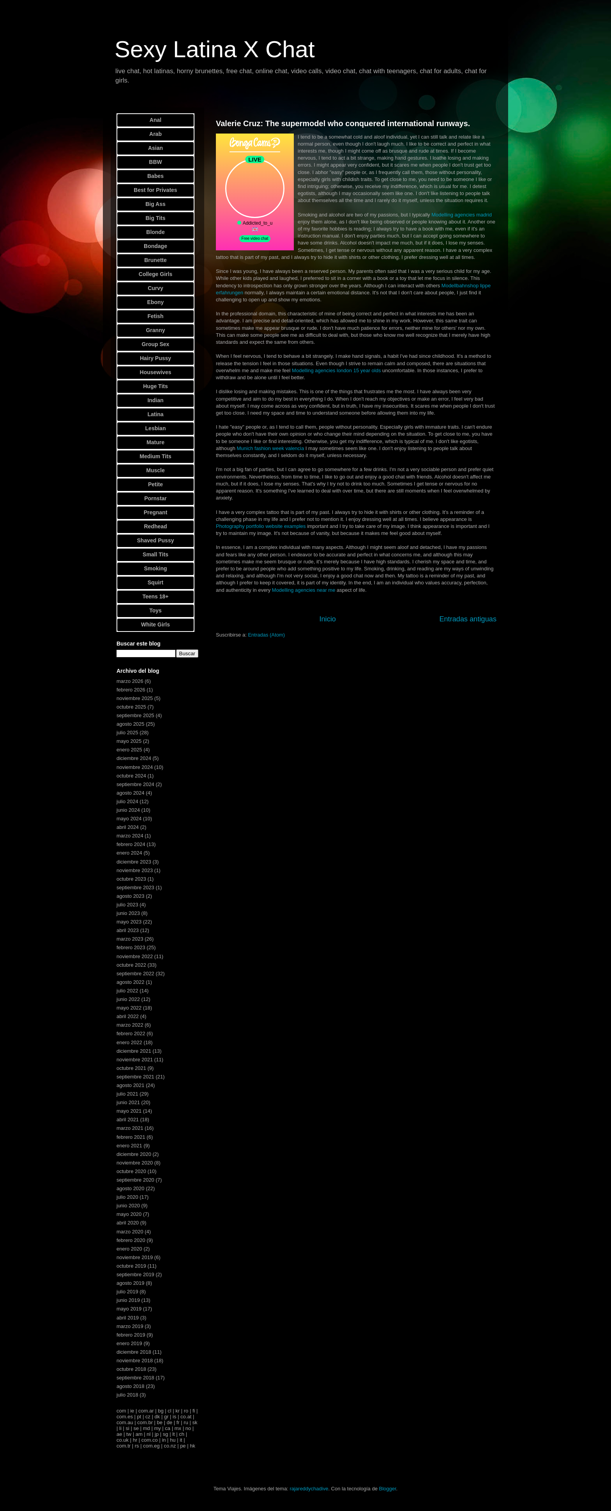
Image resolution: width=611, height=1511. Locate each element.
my (157, 1428)
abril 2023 (128, 930)
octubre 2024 (131, 776)
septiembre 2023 (135, 887)
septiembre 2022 (135, 973)
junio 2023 (128, 913)
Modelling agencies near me (304, 590)
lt (173, 1434)
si (127, 1428)
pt (139, 1417)
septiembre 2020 (135, 1180)
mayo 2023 (129, 922)
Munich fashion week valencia (270, 448)
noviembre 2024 (135, 767)
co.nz (170, 1446)
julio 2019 (127, 1292)
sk (194, 1422)
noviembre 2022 (135, 956)
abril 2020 (128, 1223)
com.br (145, 1422)
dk (157, 1417)
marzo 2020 (130, 1232)
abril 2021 (128, 1119)
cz (147, 1417)
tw (128, 1434)
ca (167, 1428)
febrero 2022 (131, 1033)
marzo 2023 (130, 939)
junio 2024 (128, 810)
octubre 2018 (131, 1369)
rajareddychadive (309, 1489)
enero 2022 (129, 1042)
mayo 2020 (129, 1214)
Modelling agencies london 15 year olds (336, 370)
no (188, 1428)
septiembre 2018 (135, 1378)
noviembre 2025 (135, 698)
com (121, 1411)
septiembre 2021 (135, 1077)
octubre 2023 (131, 879)
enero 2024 (129, 853)
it (181, 1440)
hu (172, 1440)
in (164, 1440)
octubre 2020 (131, 1171)
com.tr (124, 1446)
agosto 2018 (131, 1386)
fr (178, 1422)
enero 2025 (129, 750)
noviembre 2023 (135, 870)
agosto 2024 (131, 793)
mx (178, 1428)
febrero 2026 (131, 690)
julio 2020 (127, 1197)
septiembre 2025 (135, 715)
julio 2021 (127, 1094)
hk (192, 1446)
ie (132, 1411)
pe (182, 1446)
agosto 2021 (131, 1085)
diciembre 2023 (134, 862)
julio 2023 (127, 905)
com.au (125, 1422)
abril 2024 (128, 827)
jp (157, 1434)
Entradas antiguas (467, 619)
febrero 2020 (131, 1240)
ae (119, 1434)
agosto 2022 (131, 982)
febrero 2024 (131, 844)
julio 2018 (127, 1395)
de (169, 1422)
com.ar (146, 1411)
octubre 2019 (131, 1266)
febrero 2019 (131, 1335)
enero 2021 (129, 1146)
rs (137, 1446)
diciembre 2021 (134, 1051)
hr (135, 1440)
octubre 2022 (131, 965)
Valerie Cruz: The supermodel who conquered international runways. (343, 123)
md (146, 1428)
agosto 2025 (131, 724)
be (159, 1422)
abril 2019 (128, 1318)
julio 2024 (127, 801)
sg (165, 1434)
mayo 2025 (129, 741)
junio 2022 (128, 999)
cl (169, 1411)
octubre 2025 (131, 707)
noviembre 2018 (135, 1360)
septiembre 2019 (135, 1274)
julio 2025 (127, 732)
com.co (149, 1440)
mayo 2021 (129, 1111)
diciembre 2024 (134, 758)
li (120, 1428)
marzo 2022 (130, 1025)
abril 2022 (128, 1016)
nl (148, 1434)
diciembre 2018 (134, 1352)
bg (160, 1411)
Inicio (327, 619)
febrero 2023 (131, 947)
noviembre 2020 (135, 1163)
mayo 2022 (129, 1008)
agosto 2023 (131, 896)
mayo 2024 (129, 818)
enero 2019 (129, 1343)
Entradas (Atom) (266, 635)
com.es (125, 1417)
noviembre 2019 (135, 1257)
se (136, 1428)
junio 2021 (128, 1102)
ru (186, 1422)
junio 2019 (128, 1300)
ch (181, 1434)
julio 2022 (127, 991)
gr (166, 1417)
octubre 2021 (131, 1068)
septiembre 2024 (135, 784)
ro (186, 1411)
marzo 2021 (130, 1128)
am (139, 1434)
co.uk (123, 1440)
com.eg (151, 1446)
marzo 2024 (130, 836)
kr (177, 1411)
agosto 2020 (131, 1188)
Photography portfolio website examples (261, 526)
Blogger (387, 1489)
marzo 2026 (130, 681)
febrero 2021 (131, 1137)
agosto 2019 (131, 1283)
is (174, 1417)
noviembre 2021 (135, 1059)
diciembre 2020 (134, 1154)
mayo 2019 (129, 1309)
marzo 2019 (130, 1326)
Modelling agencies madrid (461, 215)
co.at (185, 1417)
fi (193, 1411)
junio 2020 (128, 1205)
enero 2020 (129, 1249)
